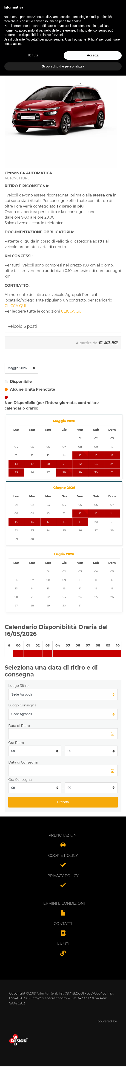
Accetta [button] (93, 1054)
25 (16, 472)
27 (48, 472)
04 (64, 504)
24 (112, 463)
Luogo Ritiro (18, 686)
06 (96, 504)
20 (48, 463)
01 (16, 504)
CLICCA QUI (15, 306)
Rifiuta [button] (33, 1054)
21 (64, 463)
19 (32, 463)
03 (48, 504)
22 (80, 463)
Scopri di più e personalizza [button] (63, 1064)
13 (96, 513)
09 (32, 513)
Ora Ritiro (16, 743)
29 (80, 472)
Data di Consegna (23, 762)
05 (80, 504)
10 (48, 513)
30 (96, 472)
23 (96, 463)
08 (16, 513)
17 (112, 455)
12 (80, 513)
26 (32, 472)
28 (64, 472)
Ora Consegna (20, 780)
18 (16, 463)
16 (96, 455)
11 (64, 513)
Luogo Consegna (22, 705)
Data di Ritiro (19, 726)
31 (112, 472)
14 (112, 513)
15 (16, 522)
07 (112, 504)
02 (32, 504)
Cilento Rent (47, 993)
